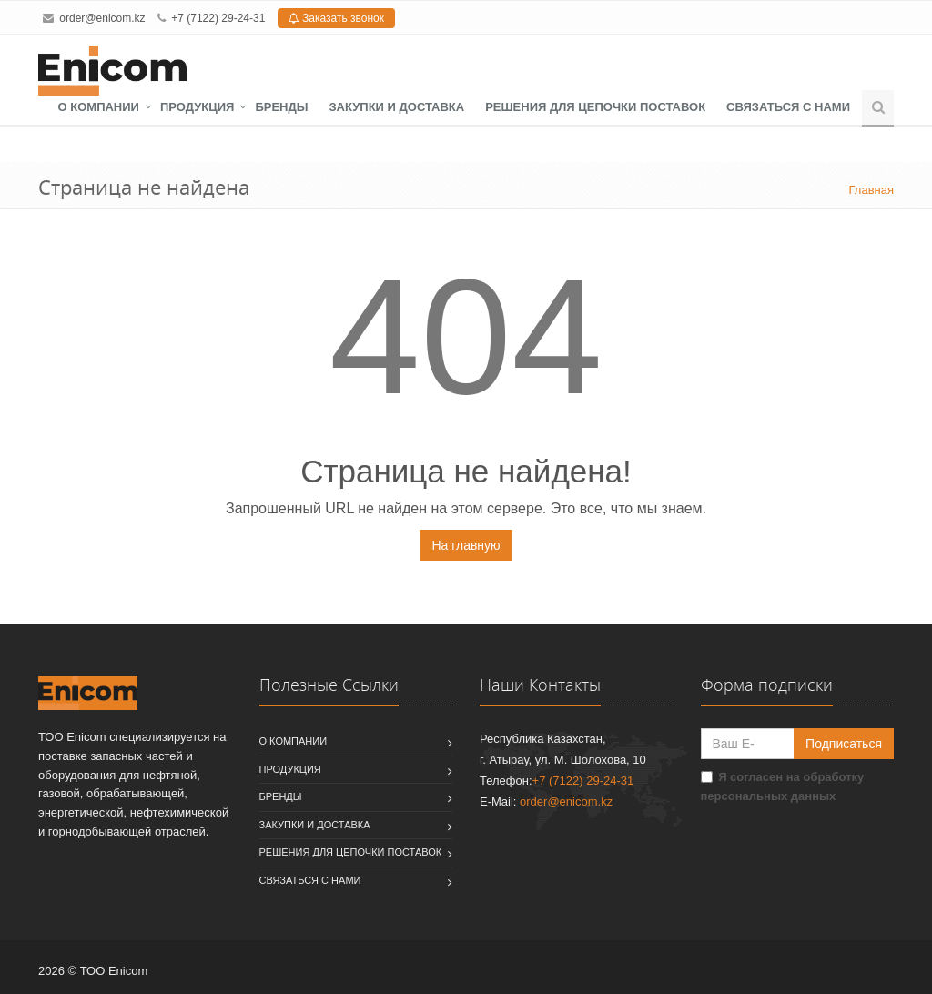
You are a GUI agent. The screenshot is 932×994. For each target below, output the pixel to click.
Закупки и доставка (396, 107)
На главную (465, 545)
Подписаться (843, 743)
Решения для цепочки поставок (595, 107)
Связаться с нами (788, 107)
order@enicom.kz (102, 18)
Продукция (197, 107)
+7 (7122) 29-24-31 (218, 18)
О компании (98, 107)
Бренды (281, 107)
